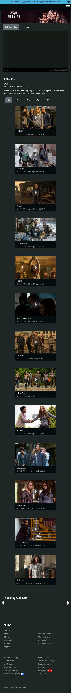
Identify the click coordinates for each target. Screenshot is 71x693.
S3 (28, 100)
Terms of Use (55, 2)
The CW (4, 6)
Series (6, 634)
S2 (18, 100)
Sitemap (41, 667)
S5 (48, 100)
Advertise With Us (11, 671)
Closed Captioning (11, 658)
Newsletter (42, 640)
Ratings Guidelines (11, 667)
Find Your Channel (44, 643)
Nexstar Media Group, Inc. (47, 661)
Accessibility (9, 661)
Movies (7, 637)
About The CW (43, 658)
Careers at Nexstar (44, 664)
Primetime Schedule (45, 634)
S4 (38, 100)
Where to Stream (44, 637)
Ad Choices (8, 664)
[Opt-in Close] (68, 2)
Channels (7, 643)
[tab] (11, 27)
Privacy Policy (42, 2)
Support (7, 647)
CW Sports (8, 640)
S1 (8, 100)
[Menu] (68, 6)
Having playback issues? (58, 70)
